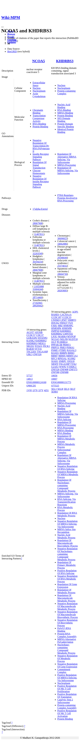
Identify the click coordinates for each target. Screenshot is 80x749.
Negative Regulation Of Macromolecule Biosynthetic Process (67, 614)
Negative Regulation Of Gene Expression (67, 665)
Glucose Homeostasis (39, 172)
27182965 (37, 303)
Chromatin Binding (38, 111)
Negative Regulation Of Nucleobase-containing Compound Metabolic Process (67, 554)
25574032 (62, 266)
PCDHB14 (62, 342)
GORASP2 (31, 338)
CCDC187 (56, 317)
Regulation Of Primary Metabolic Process (66, 565)
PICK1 (46, 346)
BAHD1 (55, 314)
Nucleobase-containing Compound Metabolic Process (66, 648)
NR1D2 (30, 346)
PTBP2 (62, 350)
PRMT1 (67, 344)
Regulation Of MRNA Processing (66, 423)
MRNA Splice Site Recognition (66, 530)
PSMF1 (55, 350)
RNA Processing (65, 427)
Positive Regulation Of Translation (67, 695)
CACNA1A (65, 314)
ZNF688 (64, 372)
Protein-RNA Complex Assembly (67, 635)
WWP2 (62, 366)
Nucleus (37, 88)
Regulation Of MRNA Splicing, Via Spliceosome (67, 170)
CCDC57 (31, 335)
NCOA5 (38, 61)
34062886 (62, 244)
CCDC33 (66, 317)
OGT (53, 342)
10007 (54, 379)
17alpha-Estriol (40, 209)
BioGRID (12, 51)
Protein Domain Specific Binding (65, 125)
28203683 (62, 290)
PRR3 (63, 347)
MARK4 (62, 336)
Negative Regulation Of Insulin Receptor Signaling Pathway (41, 181)
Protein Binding (40, 126)
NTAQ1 (39, 346)
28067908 (37, 223)
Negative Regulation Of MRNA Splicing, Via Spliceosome (67, 524)
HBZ (60, 325)
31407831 (39, 234)
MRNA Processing (66, 165)
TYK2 (73, 364)
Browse (11, 34)
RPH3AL (62, 358)
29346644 (62, 257)
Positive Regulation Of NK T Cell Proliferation (67, 689)
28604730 (62, 274)
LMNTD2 (68, 333)
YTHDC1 (71, 366)
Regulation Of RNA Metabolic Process (67, 514)
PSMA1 (70, 347)
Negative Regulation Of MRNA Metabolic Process (67, 474)
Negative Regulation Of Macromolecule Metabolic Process (67, 606)
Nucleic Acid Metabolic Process (66, 536)
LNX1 (54, 336)
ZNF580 (55, 372)
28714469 (37, 297)
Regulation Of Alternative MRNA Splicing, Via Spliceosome (66, 158)
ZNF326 (37, 354)
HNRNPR (67, 328)
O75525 (55, 385)
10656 (54, 375)
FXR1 (54, 325)
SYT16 (38, 349)
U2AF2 (55, 366)
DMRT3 (72, 320)
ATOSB (39, 332)
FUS (70, 322)
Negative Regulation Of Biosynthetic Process (67, 623)
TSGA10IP (42, 351)
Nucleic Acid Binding (63, 106)
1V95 (29, 390)
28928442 (37, 305)
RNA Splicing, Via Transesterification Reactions (66, 502)
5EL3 (54, 389)
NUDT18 (73, 339)
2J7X (35, 390)
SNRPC (63, 361)
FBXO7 (64, 322)
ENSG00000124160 (36, 382)
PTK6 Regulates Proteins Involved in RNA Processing (67, 198)
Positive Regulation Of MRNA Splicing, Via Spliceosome (67, 678)
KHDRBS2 (41, 340)
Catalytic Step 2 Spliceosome (65, 701)
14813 (29, 379)
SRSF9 (54, 364)
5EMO (54, 391)
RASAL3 (71, 350)
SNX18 (70, 361)
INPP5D (55, 331)
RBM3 (71, 353)
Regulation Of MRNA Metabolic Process (66, 439)
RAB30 (30, 349)
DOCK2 (55, 322)
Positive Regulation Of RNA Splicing (67, 572)
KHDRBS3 (64, 61)
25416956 (12, 41)
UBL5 (29, 354)
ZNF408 (64, 369)
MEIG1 (42, 343)
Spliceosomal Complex (64, 451)
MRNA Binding (65, 113)
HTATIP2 (42, 338)
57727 (29, 375)
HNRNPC (68, 325)
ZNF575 (73, 369)
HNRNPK (56, 328)
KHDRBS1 (65, 331)
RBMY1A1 (72, 355)
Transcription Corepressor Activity (39, 118)
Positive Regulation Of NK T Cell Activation (67, 713)
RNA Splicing (64, 419)
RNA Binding (39, 124)
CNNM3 (55, 320)
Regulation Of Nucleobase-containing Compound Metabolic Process (66, 485)
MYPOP (71, 336)
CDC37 (40, 335)
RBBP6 (63, 353)
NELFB (64, 339)
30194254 (37, 261)
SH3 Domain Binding (63, 119)
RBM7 (54, 355)
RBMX (62, 355)
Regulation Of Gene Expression (67, 585)
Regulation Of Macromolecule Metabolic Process (66, 598)
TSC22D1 (31, 351)
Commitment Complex (63, 670)
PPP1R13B (56, 344)
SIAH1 (54, 361)
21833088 (39, 286)
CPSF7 (63, 320)
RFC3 (54, 358)
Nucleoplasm (39, 91)
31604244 (37, 289)
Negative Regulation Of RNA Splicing (67, 467)
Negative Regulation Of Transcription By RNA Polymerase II (41, 146)
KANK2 (30, 340)
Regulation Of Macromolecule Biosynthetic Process (67, 543)
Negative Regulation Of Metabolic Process (67, 658)
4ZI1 (46, 390)
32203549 (37, 253)
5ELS (66, 389)
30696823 (62, 238)
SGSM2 (71, 358)
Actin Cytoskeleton (39, 95)
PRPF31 (55, 347)
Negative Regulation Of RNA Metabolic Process (67, 579)
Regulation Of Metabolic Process (66, 591)
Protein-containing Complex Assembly (67, 706)
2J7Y (40, 390)
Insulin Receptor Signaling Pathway (41, 157)
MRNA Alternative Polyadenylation (66, 640)
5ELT (72, 389)
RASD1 (55, 353)
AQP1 (75, 311)
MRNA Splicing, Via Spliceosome (67, 495)
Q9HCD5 (31, 385)
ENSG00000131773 (61, 382)
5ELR (60, 389)
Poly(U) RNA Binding (64, 629)
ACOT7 (30, 332)
